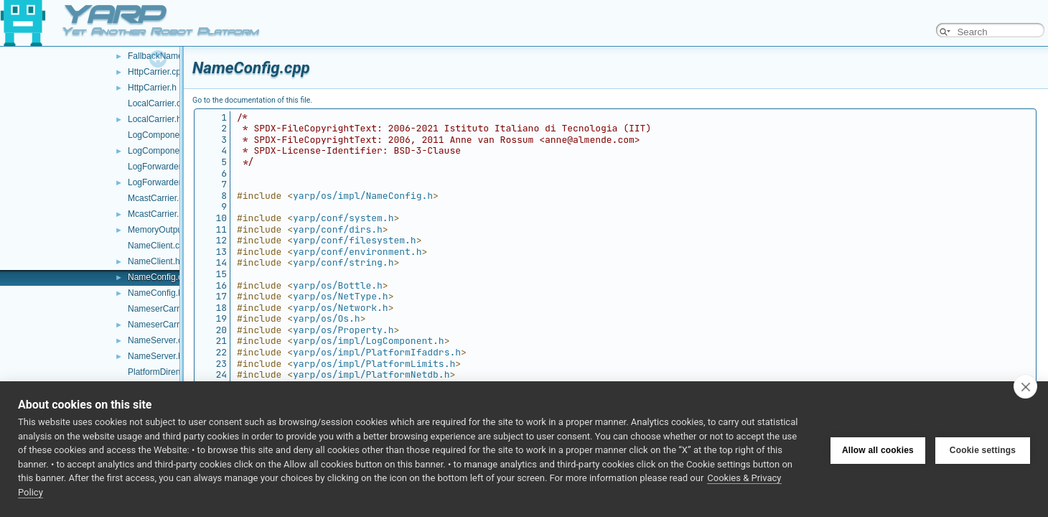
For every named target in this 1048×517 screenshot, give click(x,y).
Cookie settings (983, 449)
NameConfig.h (155, 293)
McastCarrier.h (156, 214)
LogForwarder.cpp (162, 167)
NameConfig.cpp (160, 277)
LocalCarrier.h (155, 119)
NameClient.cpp (158, 246)
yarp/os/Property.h (343, 330)
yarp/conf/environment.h (357, 252)
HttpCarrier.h (152, 88)
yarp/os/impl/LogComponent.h (368, 341)
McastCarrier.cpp (160, 198)
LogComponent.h (161, 151)
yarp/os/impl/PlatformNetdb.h (371, 374)
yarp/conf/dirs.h (338, 229)
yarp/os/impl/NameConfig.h (363, 196)
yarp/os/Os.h (326, 318)
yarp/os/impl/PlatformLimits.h (374, 364)
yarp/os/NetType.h (340, 296)
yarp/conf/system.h (343, 218)
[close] (1025, 386)
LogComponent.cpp (165, 135)
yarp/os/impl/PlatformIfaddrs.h (377, 352)
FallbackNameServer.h (171, 56)
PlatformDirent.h (159, 372)
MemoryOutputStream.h (174, 230)
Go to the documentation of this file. (252, 100)
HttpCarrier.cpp (157, 72)
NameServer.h (155, 356)
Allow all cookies (878, 449)
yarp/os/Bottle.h (338, 285)
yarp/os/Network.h (340, 308)
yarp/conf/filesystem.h (354, 240)
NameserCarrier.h (162, 325)
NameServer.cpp (160, 340)
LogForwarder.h (158, 182)
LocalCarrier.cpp (159, 103)
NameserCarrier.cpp (166, 309)
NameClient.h (154, 261)
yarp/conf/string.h (343, 262)
